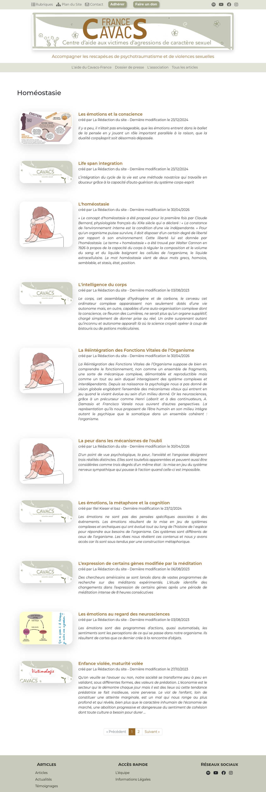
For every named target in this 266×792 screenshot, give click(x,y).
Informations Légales (133, 779)
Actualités (43, 779)
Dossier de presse (129, 67)
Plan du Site (69, 4)
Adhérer (117, 4)
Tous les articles (185, 67)
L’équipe (123, 773)
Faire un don (146, 4)
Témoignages (46, 786)
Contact (94, 4)
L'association (158, 67)
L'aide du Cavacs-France (91, 67)
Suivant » (152, 732)
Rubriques (42, 4)
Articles (41, 773)
